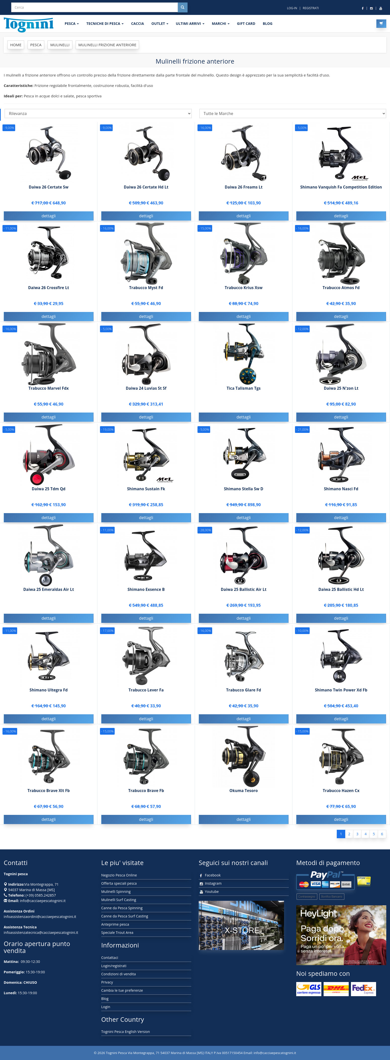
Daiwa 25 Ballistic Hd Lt (341, 590)
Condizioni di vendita (118, 974)
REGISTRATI (311, 8)
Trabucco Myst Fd (146, 289)
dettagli (49, 216)
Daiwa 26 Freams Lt (243, 187)
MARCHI (221, 23)
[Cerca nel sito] (183, 7)
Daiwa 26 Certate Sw (49, 187)
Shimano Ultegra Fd (49, 691)
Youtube (209, 891)
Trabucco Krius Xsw (244, 289)
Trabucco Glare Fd (243, 691)
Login (105, 1006)
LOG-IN (292, 8)
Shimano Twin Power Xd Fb (341, 691)
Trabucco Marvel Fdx (49, 389)
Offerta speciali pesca (119, 883)
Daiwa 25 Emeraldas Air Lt (48, 590)
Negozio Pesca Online (119, 875)
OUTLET (159, 23)
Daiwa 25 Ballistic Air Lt (244, 590)
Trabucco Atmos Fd (341, 289)
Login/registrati (113, 965)
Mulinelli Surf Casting (118, 899)
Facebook (210, 875)
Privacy (107, 982)
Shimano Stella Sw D (243, 490)
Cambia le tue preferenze (122, 990)
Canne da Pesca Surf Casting (124, 916)
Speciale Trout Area (117, 932)
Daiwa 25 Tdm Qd (49, 490)
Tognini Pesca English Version (125, 1031)
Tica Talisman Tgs (243, 389)
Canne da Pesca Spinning (122, 908)
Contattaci (109, 957)
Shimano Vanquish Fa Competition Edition (341, 187)
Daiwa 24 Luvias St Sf (146, 389)
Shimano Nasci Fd (341, 490)
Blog (104, 998)
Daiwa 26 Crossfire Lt (48, 289)
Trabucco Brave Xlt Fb (49, 792)
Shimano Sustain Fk (146, 490)
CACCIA (137, 23)
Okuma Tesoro (244, 792)
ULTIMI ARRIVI (190, 23)
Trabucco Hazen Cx (341, 792)
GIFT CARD (246, 23)
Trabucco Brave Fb (146, 792)
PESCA (72, 23)
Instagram (210, 883)
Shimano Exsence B (146, 590)
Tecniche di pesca (105, 23)
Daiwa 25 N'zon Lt (341, 389)
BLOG (267, 23)
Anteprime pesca (115, 924)
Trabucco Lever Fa (146, 691)
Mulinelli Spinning (116, 891)
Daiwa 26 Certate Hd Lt (146, 187)
